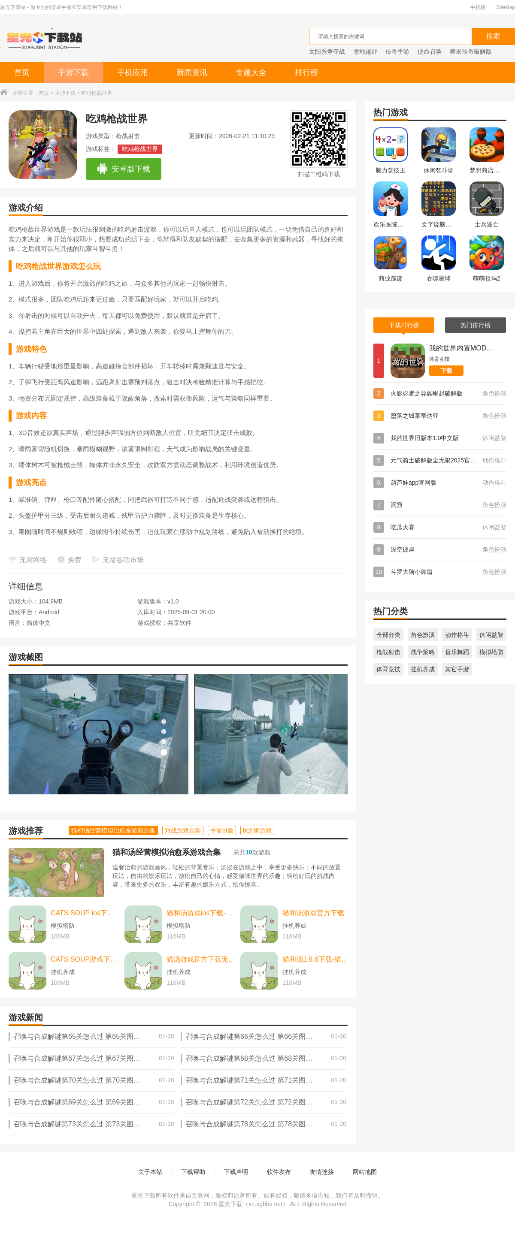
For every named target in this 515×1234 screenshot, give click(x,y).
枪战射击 (388, 652)
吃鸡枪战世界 (140, 148)
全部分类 (388, 634)
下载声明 (236, 1171)
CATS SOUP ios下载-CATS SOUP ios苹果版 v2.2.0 (85, 913)
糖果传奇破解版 (471, 51)
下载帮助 (193, 1171)
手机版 (478, 7)
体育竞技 (388, 669)
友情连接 (322, 1171)
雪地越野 (365, 51)
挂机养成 (423, 669)
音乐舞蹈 (457, 652)
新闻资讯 (191, 72)
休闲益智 (491, 634)
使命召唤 (430, 51)
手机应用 (132, 72)
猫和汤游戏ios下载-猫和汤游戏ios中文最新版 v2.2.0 (201, 913)
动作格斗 (457, 634)
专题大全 (251, 72)
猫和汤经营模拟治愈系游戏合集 (166, 852)
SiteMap (505, 7)
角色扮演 (423, 634)
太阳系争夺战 (327, 51)
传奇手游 (397, 51)
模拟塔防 (491, 652)
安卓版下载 (123, 169)
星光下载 (230, 1204)
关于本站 (150, 1171)
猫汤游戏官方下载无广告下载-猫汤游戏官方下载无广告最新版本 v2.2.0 (201, 959)
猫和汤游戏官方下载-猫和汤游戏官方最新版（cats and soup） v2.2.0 (317, 913)
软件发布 (279, 1171)
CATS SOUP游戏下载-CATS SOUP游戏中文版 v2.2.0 (85, 959)
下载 (446, 370)
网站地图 (365, 1171)
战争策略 (423, 652)
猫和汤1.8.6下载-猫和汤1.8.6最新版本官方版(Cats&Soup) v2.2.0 (317, 959)
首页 (22, 72)
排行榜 (306, 72)
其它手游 (457, 669)
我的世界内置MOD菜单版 (461, 348)
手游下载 (73, 72)
